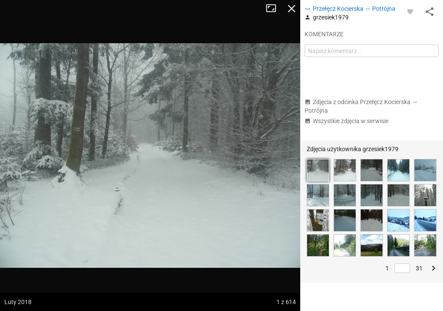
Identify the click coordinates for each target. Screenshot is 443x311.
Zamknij (291, 8)
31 (419, 268)
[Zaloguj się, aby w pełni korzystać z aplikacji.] (410, 11)
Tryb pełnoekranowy (274, 8)
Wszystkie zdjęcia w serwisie (346, 120)
